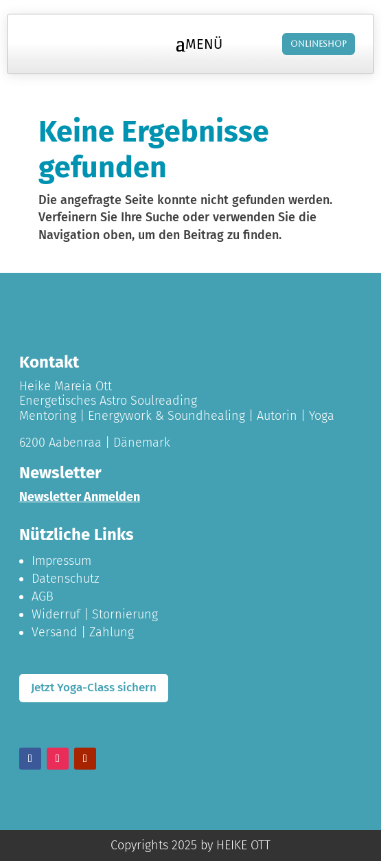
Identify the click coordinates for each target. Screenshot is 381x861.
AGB (43, 596)
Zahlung (111, 632)
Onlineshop (318, 44)
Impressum (61, 560)
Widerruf (56, 614)
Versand (55, 632)
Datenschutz (66, 578)
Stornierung (125, 614)
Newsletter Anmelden (79, 496)
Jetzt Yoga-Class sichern (94, 687)
